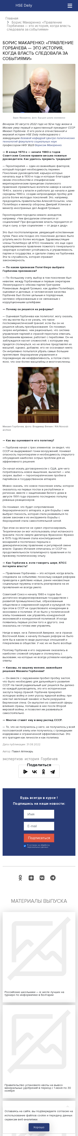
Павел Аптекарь (22, 751)
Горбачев (49, 759)
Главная (11, 18)
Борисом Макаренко (48, 145)
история (32, 759)
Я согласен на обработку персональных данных (38, 846)
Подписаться (39, 838)
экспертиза (13, 759)
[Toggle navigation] (70, 5)
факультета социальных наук (37, 141)
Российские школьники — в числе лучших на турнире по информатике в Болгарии (34, 993)
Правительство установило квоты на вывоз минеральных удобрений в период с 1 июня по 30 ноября (38, 1087)
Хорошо (38, 1127)
